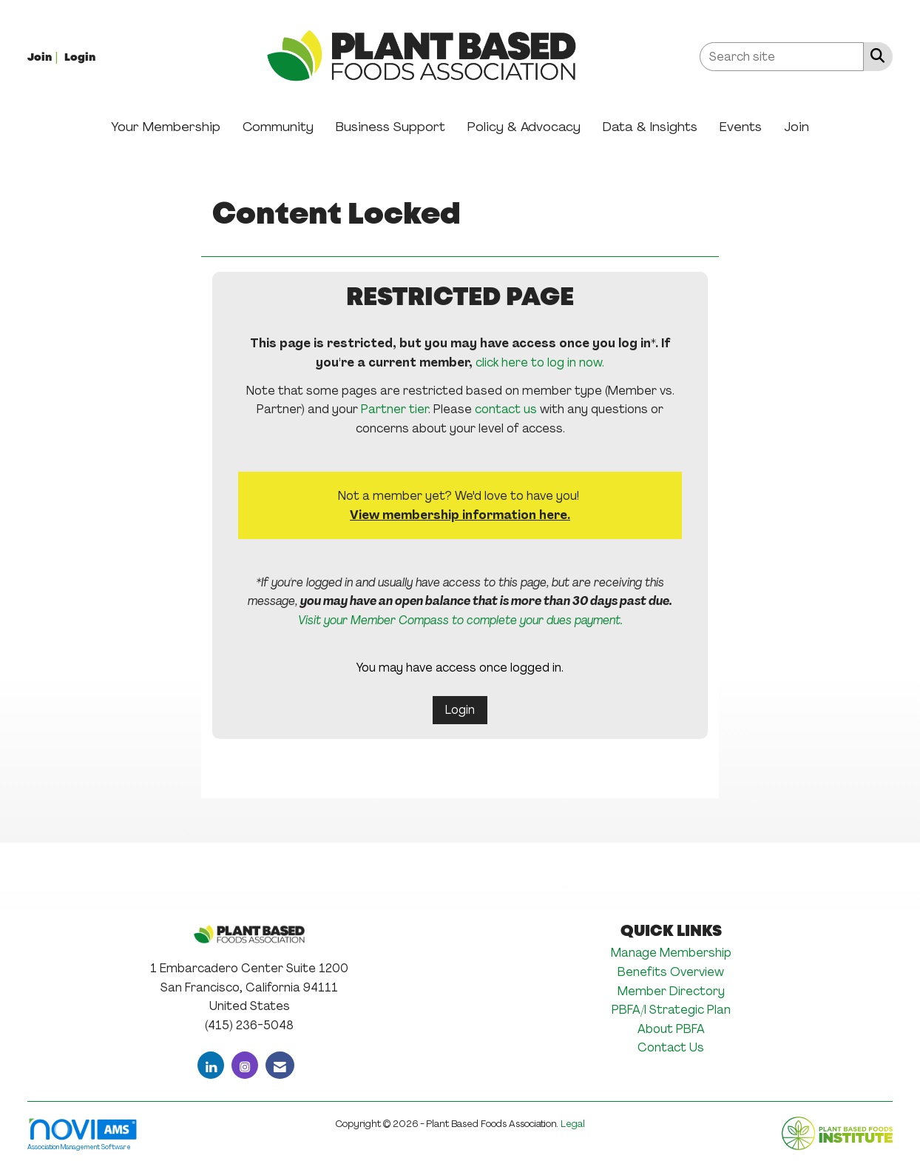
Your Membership (165, 126)
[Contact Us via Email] (279, 1065)
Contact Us (670, 1047)
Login (460, 710)
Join (796, 126)
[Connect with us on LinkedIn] (210, 1065)
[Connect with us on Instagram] (244, 1065)
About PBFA (671, 1029)
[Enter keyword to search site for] (782, 56)
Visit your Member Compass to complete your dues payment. (460, 620)
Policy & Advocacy (524, 126)
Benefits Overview (671, 972)
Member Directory (671, 991)
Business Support (390, 126)
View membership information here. (460, 515)
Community (278, 126)
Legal (573, 1123)
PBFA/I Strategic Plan (671, 1009)
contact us (506, 409)
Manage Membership (671, 952)
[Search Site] (874, 55)
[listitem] (44, 56)
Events (741, 126)
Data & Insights (650, 126)
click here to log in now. (540, 362)
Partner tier (394, 409)
